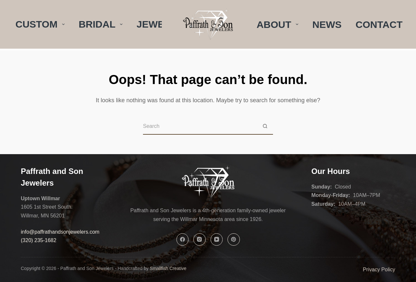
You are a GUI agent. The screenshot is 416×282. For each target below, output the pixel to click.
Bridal (102, 24)
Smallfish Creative (168, 268)
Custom (41, 24)
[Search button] (265, 126)
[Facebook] (182, 239)
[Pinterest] (234, 239)
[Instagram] (199, 239)
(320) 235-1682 (38, 240)
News (327, 24)
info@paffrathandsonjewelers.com (60, 232)
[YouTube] (217, 239)
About (278, 24)
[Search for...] (200, 126)
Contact (379, 24)
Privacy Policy (379, 269)
